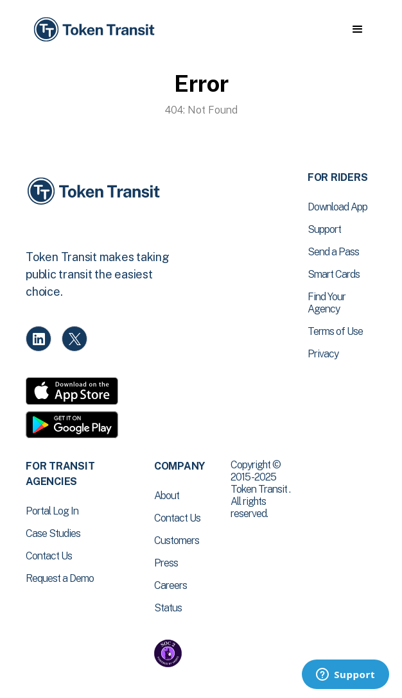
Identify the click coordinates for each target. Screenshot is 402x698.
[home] (93, 30)
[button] (357, 29)
